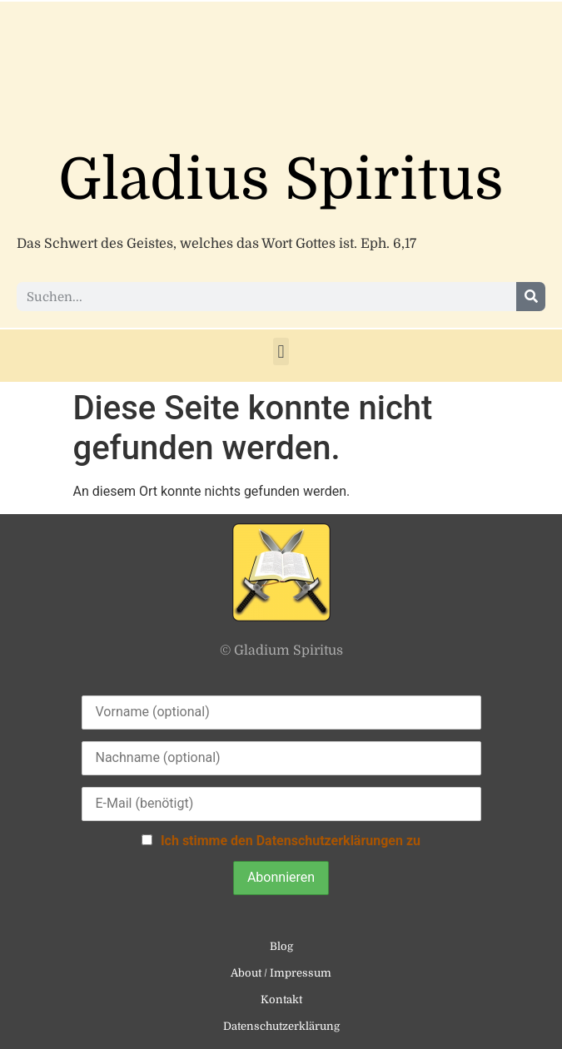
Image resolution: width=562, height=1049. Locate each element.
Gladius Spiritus (281, 180)
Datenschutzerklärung (281, 1026)
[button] (281, 351)
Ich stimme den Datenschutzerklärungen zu (290, 841)
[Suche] (530, 296)
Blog (281, 946)
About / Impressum (281, 973)
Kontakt (281, 999)
